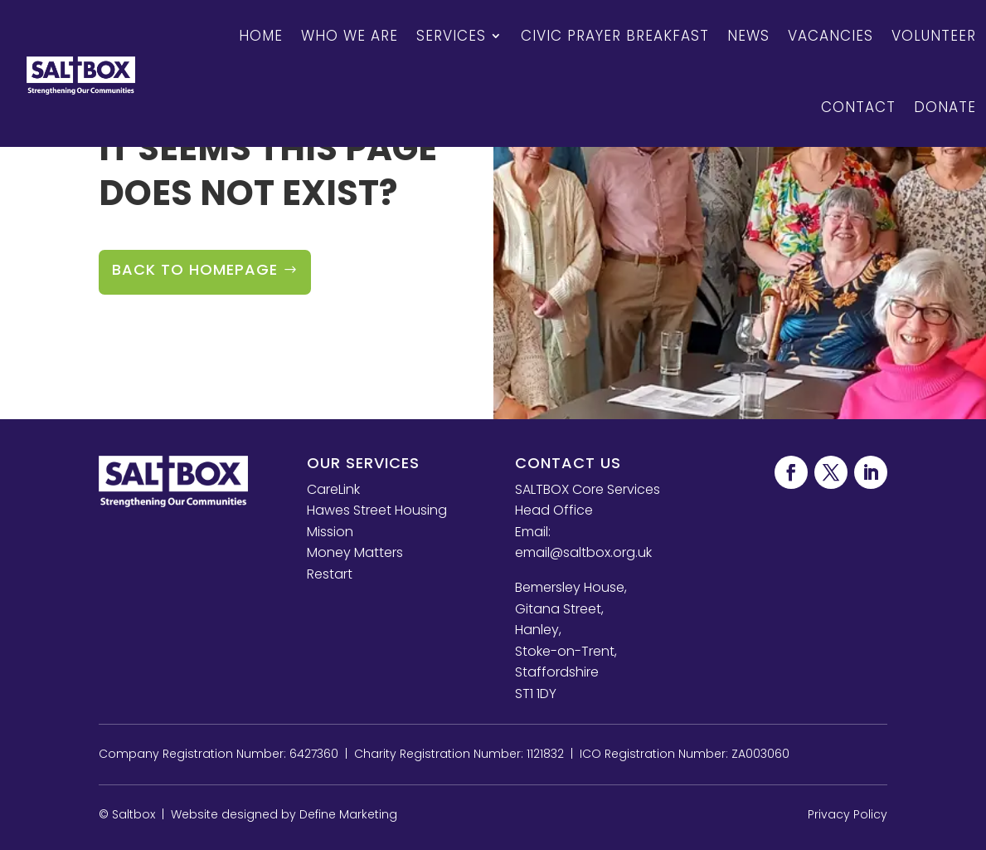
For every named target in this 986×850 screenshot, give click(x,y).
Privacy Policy (847, 814)
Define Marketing (348, 814)
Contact (858, 107)
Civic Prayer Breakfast (615, 36)
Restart (329, 574)
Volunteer (933, 36)
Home (261, 36)
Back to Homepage (195, 269)
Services (451, 36)
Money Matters (355, 552)
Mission (330, 531)
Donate (945, 107)
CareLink (333, 489)
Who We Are (349, 36)
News (748, 36)
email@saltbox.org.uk (583, 552)
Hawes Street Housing (377, 510)
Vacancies (830, 36)
